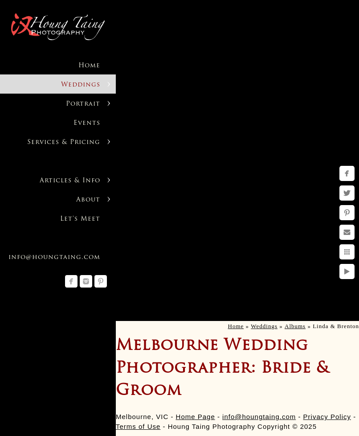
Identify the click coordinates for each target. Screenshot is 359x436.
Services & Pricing (63, 142)
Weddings (80, 85)
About (88, 200)
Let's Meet (80, 219)
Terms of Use (138, 426)
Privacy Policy (327, 416)
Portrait (83, 104)
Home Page (195, 416)
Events (86, 123)
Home (89, 65)
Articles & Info (70, 180)
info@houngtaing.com (259, 416)
